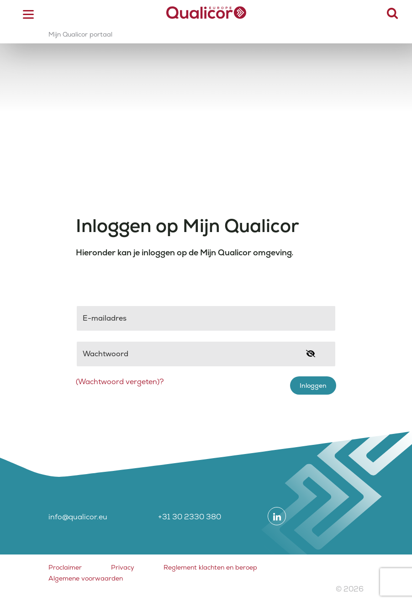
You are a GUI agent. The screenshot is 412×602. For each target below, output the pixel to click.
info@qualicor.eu (77, 517)
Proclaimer (65, 567)
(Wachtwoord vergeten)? (120, 381)
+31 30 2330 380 (189, 517)
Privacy (122, 567)
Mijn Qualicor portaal (80, 34)
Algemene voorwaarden (85, 578)
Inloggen (313, 385)
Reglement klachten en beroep (210, 567)
